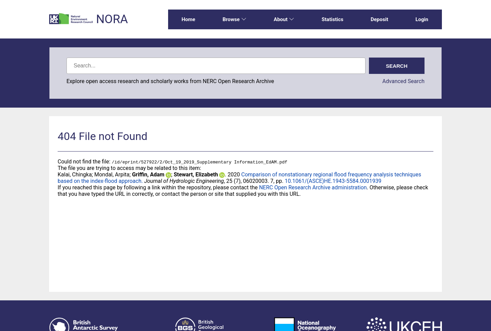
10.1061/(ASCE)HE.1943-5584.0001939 (333, 181)
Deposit (379, 19)
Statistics (332, 19)
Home (188, 19)
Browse (235, 19)
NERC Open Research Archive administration (313, 187)
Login (421, 19)
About (284, 19)
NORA (112, 19)
